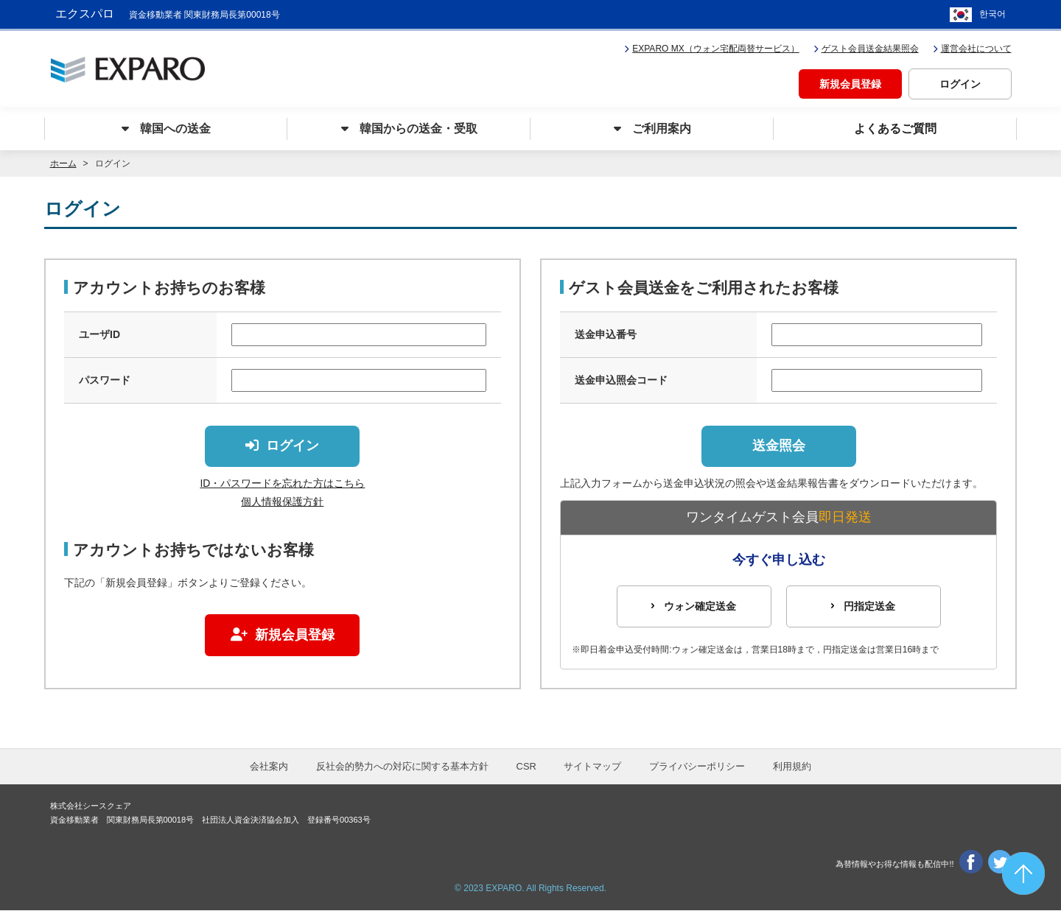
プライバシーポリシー (697, 767)
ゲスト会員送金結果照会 (866, 48)
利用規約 (792, 767)
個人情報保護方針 (282, 502)
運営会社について (972, 48)
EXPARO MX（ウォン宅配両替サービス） (711, 48)
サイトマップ (592, 767)
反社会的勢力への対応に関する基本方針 (402, 767)
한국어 (992, 15)
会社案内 (269, 767)
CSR (526, 767)
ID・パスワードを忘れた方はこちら (282, 484)
